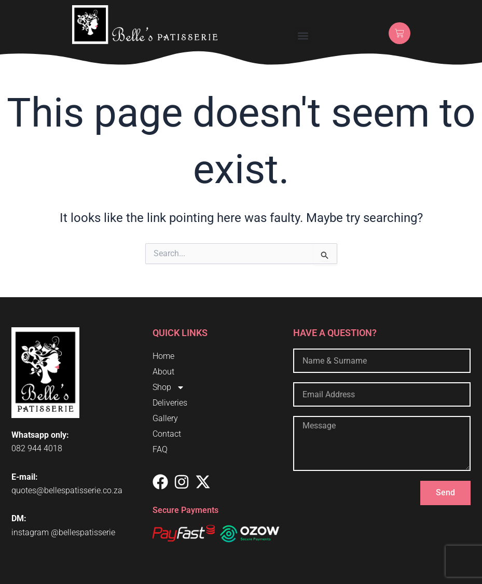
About (163, 372)
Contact (167, 434)
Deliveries (170, 403)
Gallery (165, 418)
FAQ (160, 449)
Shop (169, 387)
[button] (302, 35)
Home (163, 356)
